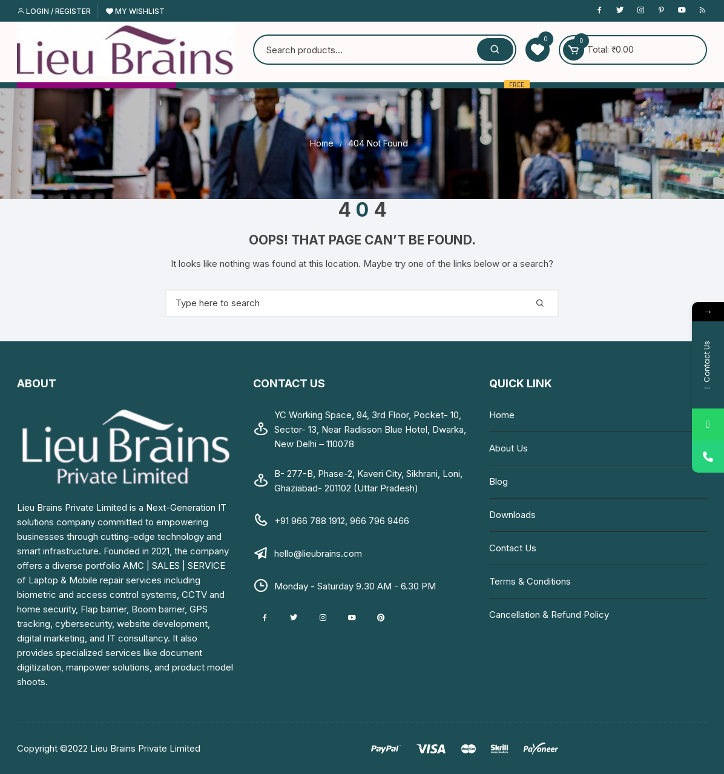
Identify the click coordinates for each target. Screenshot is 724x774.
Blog (498, 481)
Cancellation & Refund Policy (549, 614)
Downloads (512, 514)
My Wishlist (135, 11)
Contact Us (512, 548)
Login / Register (54, 11)
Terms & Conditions (530, 581)
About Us (508, 448)
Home (502, 415)
